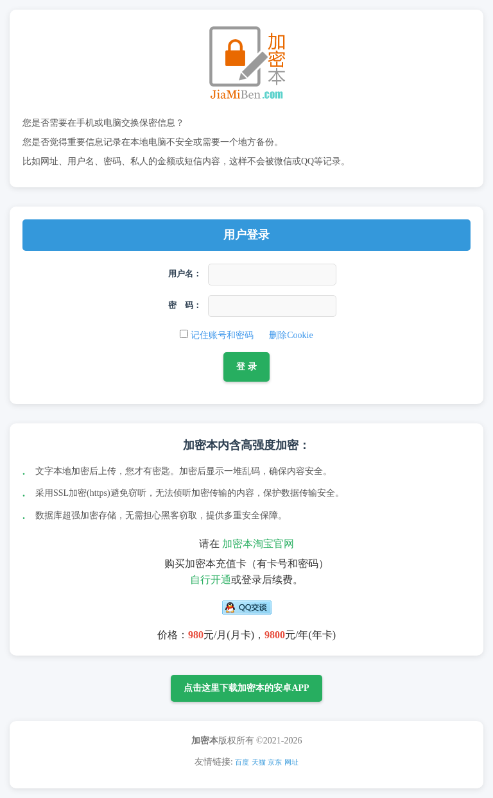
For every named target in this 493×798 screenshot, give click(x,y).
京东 (275, 762)
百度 (242, 762)
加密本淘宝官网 (258, 543)
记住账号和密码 (222, 335)
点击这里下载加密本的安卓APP (246, 688)
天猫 (259, 762)
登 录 (246, 366)
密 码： (185, 305)
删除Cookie (291, 335)
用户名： (185, 273)
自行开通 (210, 579)
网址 (291, 762)
